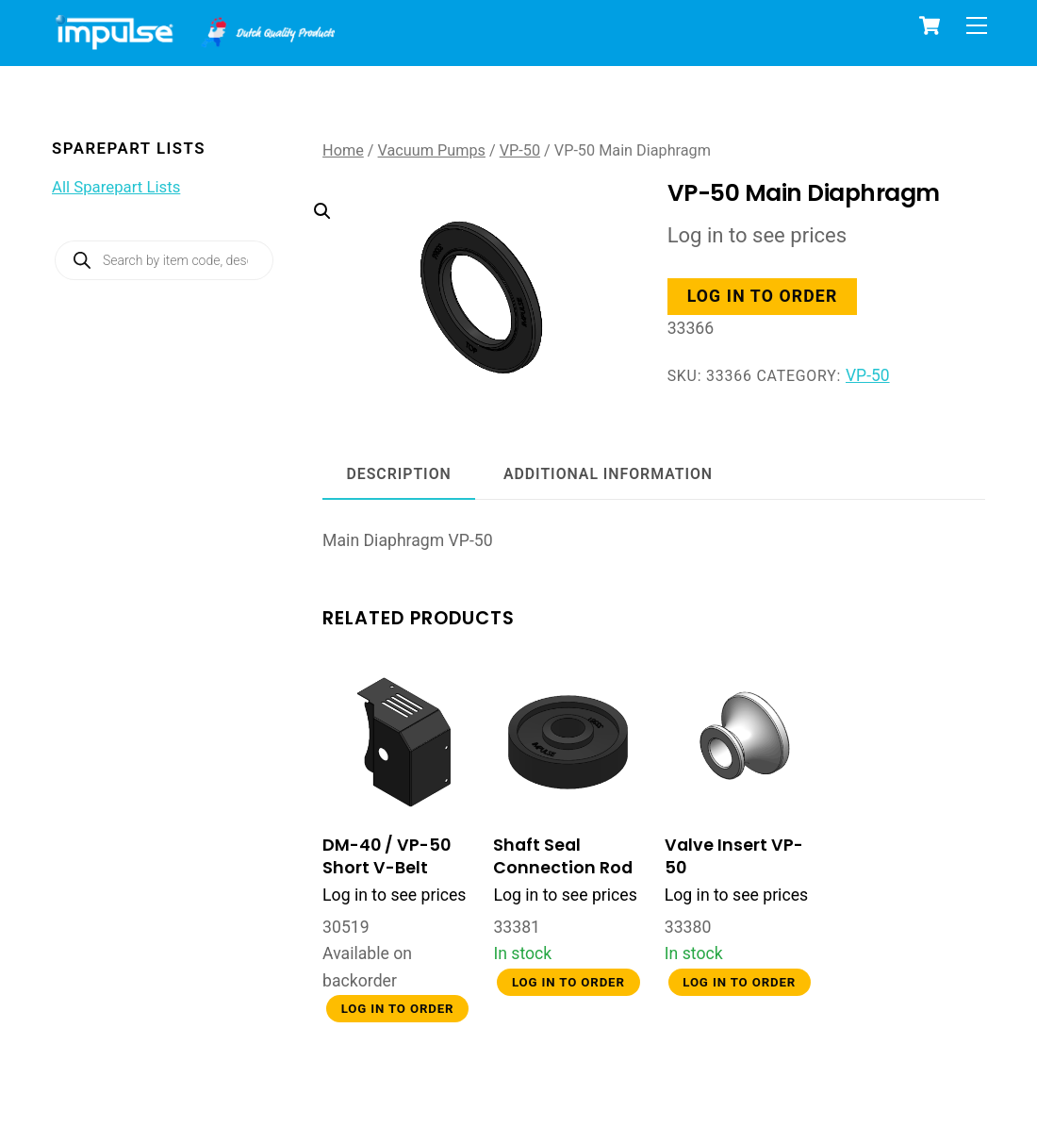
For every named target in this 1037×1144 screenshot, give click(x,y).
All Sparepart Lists (116, 186)
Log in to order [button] (762, 296)
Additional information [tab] (608, 474)
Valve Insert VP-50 (734, 856)
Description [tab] (399, 474)
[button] (464, 266)
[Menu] (977, 25)
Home (343, 150)
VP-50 (520, 150)
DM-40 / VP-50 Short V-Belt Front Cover (386, 868)
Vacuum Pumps (432, 150)
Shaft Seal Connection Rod (563, 856)
